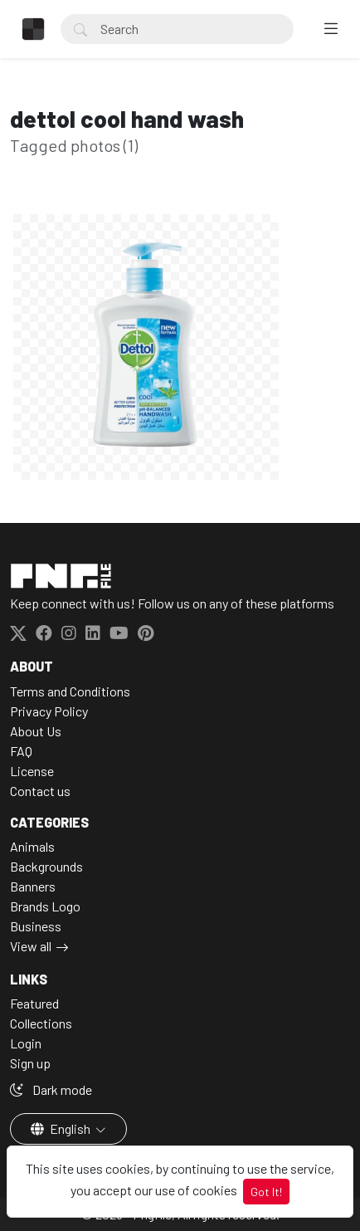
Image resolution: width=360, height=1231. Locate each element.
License (32, 771)
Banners (33, 886)
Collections (41, 1023)
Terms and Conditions (70, 691)
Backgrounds (46, 866)
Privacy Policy (49, 711)
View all (30, 946)
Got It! (266, 1192)
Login (25, 1043)
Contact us (40, 791)
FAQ (21, 751)
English (62, 1128)
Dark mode (51, 1089)
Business (35, 926)
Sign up (30, 1063)
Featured (34, 1003)
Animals (32, 846)
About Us (35, 731)
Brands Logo (45, 906)
